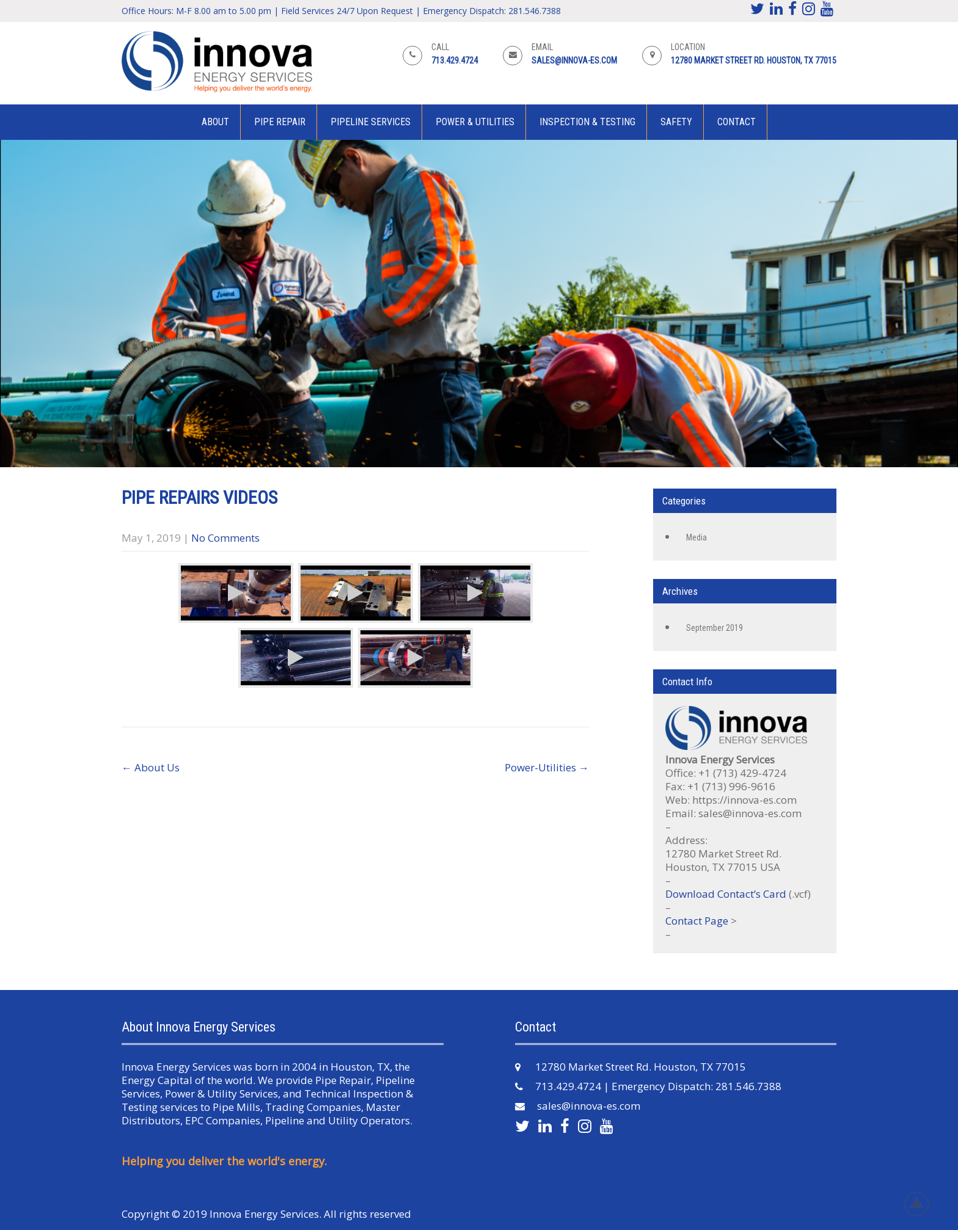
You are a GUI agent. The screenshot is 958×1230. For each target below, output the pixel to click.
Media (696, 537)
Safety (676, 122)
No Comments (225, 538)
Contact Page (696, 921)
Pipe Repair (279, 122)
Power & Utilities (475, 122)
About (215, 122)
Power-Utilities (547, 767)
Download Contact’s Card (725, 894)
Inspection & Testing (587, 122)
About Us (151, 767)
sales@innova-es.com (574, 60)
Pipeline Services (371, 122)
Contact (736, 122)
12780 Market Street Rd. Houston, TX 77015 (753, 60)
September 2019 (714, 628)
